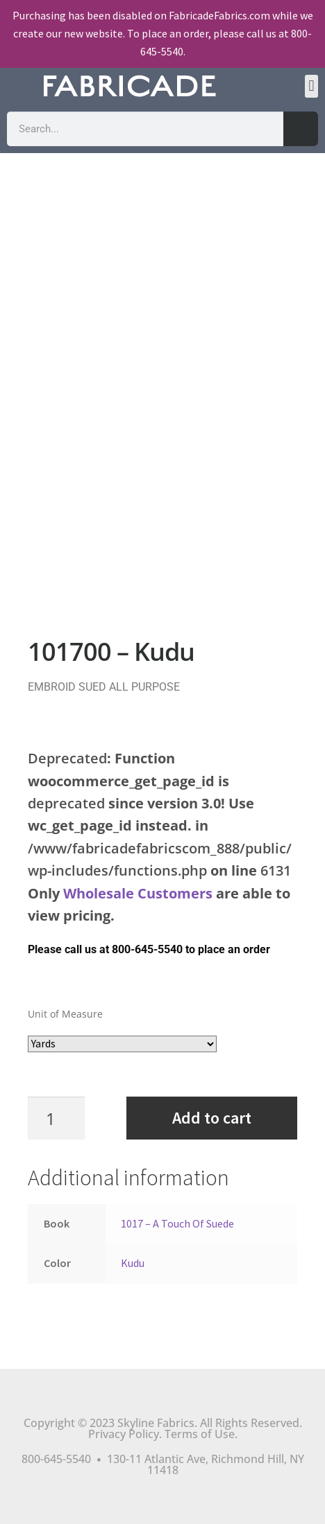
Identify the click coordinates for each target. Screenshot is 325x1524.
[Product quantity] (63, 1118)
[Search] (300, 129)
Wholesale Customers (137, 893)
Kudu (132, 1263)
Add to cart (211, 1117)
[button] (311, 86)
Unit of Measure (65, 1013)
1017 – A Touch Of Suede (177, 1223)
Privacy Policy (123, 1434)
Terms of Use (200, 1434)
